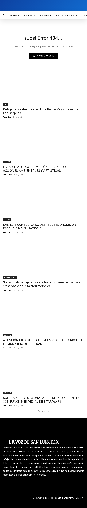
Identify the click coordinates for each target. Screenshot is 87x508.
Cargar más (43, 411)
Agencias (7, 117)
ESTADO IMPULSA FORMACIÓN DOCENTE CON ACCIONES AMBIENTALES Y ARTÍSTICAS (36, 168)
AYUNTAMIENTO (10, 277)
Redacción (7, 174)
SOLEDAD (7, 335)
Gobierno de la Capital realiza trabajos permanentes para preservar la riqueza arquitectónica (41, 284)
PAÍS (5, 104)
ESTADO (7, 162)
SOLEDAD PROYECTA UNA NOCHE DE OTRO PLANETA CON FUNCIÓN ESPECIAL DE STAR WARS (41, 399)
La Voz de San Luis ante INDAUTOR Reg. (64, 497)
